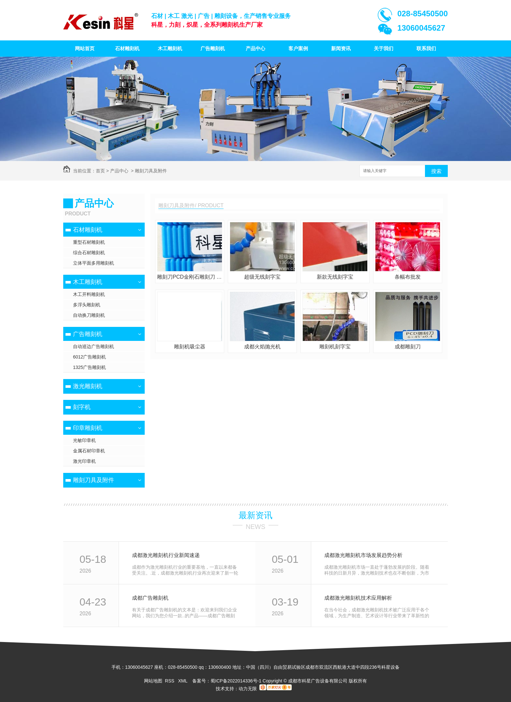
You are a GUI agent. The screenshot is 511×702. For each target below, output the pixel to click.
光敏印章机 (84, 440)
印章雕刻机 (87, 428)
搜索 (436, 171)
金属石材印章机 (89, 450)
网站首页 (85, 48)
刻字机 (82, 407)
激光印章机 (84, 461)
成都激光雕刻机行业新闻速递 (166, 555)
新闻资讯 (341, 48)
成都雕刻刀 (408, 346)
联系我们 (426, 48)
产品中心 (255, 48)
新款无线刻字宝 (335, 277)
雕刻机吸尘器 (189, 346)
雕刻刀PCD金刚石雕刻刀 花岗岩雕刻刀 (189, 277)
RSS (170, 680)
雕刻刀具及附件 (151, 170)
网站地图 (153, 680)
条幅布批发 (408, 277)
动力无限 (248, 688)
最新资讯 (255, 515)
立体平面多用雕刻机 (93, 263)
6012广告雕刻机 (89, 356)
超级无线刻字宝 (262, 277)
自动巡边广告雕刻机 (93, 346)
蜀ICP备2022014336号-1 (236, 680)
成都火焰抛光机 (262, 346)
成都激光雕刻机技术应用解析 (358, 598)
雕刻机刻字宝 (335, 346)
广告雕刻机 (212, 48)
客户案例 (298, 48)
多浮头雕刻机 (86, 304)
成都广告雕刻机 (150, 598)
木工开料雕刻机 (89, 294)
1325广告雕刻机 (89, 367)
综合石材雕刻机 (89, 252)
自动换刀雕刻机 (89, 315)
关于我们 (383, 48)
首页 (100, 170)
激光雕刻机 (87, 386)
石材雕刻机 (127, 48)
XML (183, 680)
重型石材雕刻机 (89, 242)
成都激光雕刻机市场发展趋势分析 (363, 555)
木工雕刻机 (170, 48)
